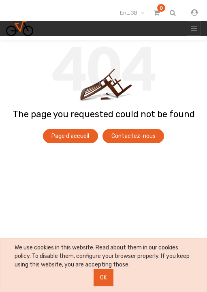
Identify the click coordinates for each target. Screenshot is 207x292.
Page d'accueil (70, 136)
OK (103, 277)
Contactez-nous (133, 136)
